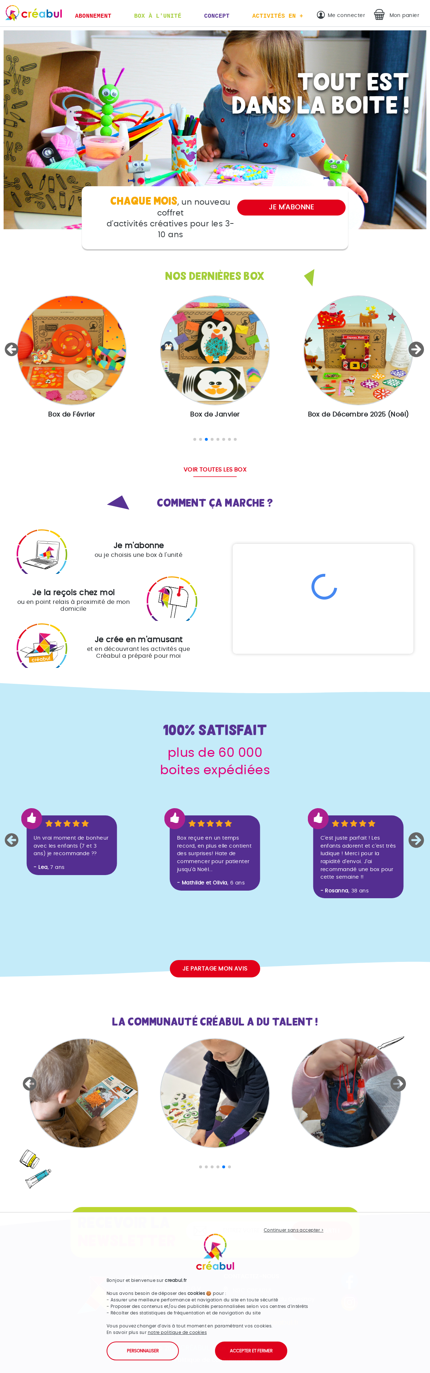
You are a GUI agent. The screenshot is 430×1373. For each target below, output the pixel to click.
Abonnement (93, 16)
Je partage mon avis (215, 969)
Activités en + (277, 16)
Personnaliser (143, 1351)
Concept (216, 16)
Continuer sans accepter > (293, 1230)
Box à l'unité (157, 16)
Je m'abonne (291, 207)
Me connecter (346, 15)
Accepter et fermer (251, 1351)
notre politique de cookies (177, 1332)
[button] (13, 349)
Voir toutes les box (215, 470)
